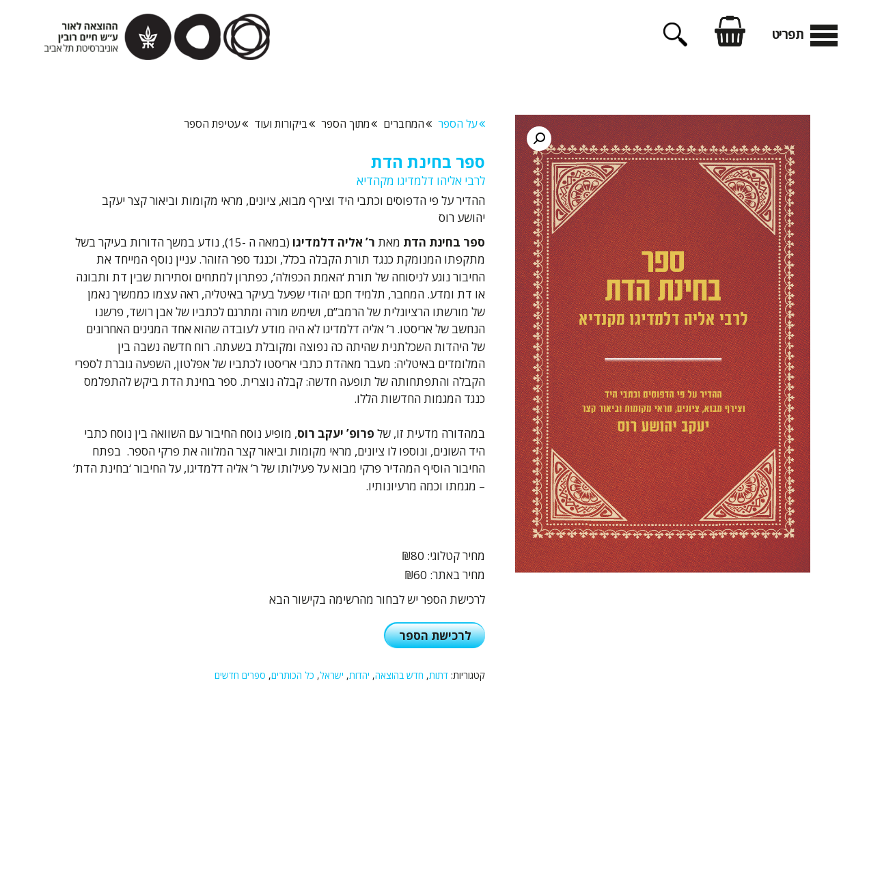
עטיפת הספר (216, 123)
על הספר (461, 123)
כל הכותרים (292, 675)
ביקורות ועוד (284, 123)
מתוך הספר (349, 123)
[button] (539, 138)
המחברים (407, 123)
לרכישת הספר (435, 635)
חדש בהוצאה (399, 675)
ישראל (332, 675)
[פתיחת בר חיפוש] (675, 41)
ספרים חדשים (240, 675)
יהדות (359, 675)
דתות (438, 675)
